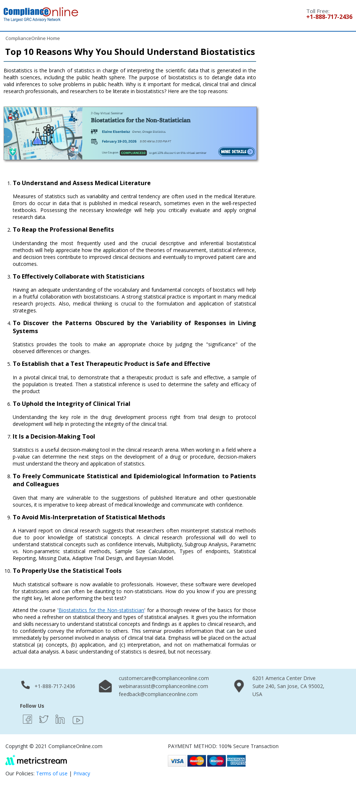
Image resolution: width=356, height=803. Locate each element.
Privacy (81, 773)
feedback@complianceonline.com (158, 694)
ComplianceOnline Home (32, 38)
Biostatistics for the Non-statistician (101, 610)
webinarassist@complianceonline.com (163, 686)
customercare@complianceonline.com (164, 678)
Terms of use (52, 773)
